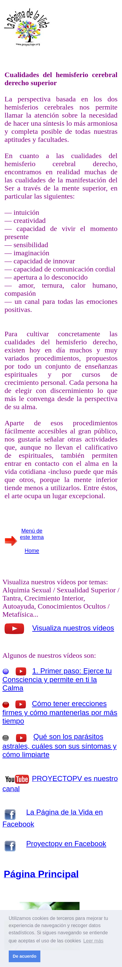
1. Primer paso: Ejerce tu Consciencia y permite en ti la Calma (57, 679)
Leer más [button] (93, 940)
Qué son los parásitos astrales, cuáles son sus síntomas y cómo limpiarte (59, 745)
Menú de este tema (32, 534)
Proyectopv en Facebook (66, 844)
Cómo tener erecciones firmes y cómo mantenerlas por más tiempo (59, 712)
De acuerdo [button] (24, 956)
